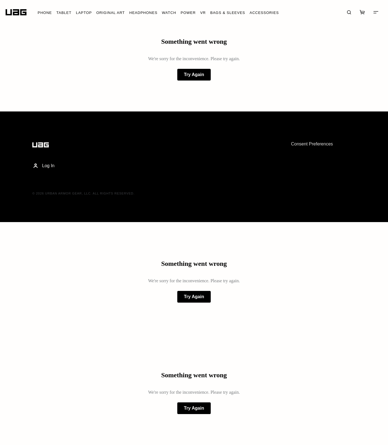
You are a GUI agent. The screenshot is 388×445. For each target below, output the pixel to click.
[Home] (16, 12)
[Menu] (375, 12)
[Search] (349, 12)
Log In (43, 165)
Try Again (194, 74)
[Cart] (362, 12)
